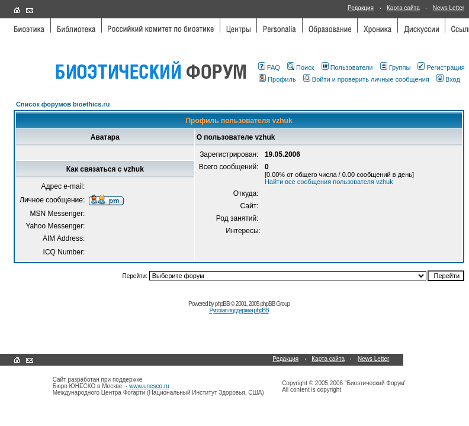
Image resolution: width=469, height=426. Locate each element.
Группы (395, 67)
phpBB (222, 304)
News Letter (448, 8)
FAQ (269, 67)
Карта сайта (403, 8)
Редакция (361, 8)
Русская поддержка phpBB (238, 310)
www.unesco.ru (149, 386)
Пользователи (347, 67)
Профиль (277, 79)
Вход (448, 79)
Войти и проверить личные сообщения (366, 79)
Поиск (300, 67)
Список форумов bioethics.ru (63, 104)
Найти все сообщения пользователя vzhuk (329, 181)
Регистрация (440, 67)
